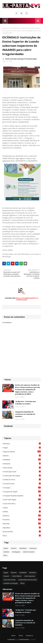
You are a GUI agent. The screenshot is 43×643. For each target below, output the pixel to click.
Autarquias (22, 464)
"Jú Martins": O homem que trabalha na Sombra (25, 402)
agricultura (22, 528)
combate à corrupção (10, 583)
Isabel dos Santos (29, 552)
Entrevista (22, 524)
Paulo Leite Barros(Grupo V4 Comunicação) (21, 59)
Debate (22, 512)
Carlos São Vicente (9, 580)
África (22, 536)
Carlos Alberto (16, 576)
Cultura (22, 508)
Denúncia (22, 516)
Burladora (32, 573)
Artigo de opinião (22, 452)
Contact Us (29, 636)
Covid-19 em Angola (22, 500)
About (21, 636)
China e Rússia (22, 468)
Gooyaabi (32, 639)
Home (13, 636)
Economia (22, 520)
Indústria (6, 552)
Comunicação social (22, 472)
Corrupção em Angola (22, 492)
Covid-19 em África (22, 504)
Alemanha (22, 444)
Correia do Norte (22, 484)
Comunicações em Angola (22, 476)
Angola (22, 448)
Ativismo (22, 456)
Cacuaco (6, 576)
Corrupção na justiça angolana (22, 496)
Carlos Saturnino (29, 576)
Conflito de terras (22, 480)
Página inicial (6, 28)
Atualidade (22, 460)
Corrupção (22, 488)
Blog (16, 639)
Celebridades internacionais (27, 580)
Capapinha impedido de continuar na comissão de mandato (25, 414)
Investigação (16, 552)
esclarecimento (22, 532)
